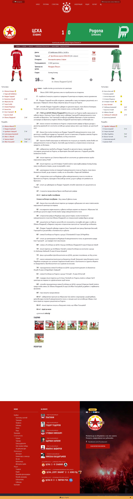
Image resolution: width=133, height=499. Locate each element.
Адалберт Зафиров (10, 131)
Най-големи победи (22, 446)
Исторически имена (111, 1)
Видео (94, 59)
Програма (46, 4)
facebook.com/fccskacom (97, 441)
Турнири (18, 441)
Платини (50, 417)
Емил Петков (108, 104)
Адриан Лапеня (53, 441)
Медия (87, 4)
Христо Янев (8, 115)
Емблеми (18, 425)
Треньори (19, 420)
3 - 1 (55, 480)
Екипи (17, 428)
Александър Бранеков (11, 134)
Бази (17, 431)
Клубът (38, 4)
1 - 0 (53, 464)
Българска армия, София (57, 59)
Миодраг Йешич (54, 66)
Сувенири (19, 482)
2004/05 (31, 46)
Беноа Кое (7, 109)
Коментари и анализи (23, 456)
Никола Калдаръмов (56, 456)
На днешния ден (21, 449)
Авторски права (21, 464)
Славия (59, 464)
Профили (18, 423)
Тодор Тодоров (53, 425)
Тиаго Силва (8, 104)
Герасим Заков (8, 139)
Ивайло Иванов (10, 126)
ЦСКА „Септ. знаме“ (55, 472)
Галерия (94, 53)
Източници (19, 462)
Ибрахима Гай (8, 101)
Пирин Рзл (63, 480)
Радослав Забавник (10, 94)
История (19, 454)
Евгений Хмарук (10, 91)
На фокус (44, 409)
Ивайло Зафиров (54, 448)
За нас (18, 459)
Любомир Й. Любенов (110, 115)
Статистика (55, 4)
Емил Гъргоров (10, 112)
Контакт (94, 4)
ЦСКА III (49, 480)
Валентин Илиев (9, 99)
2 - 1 (67, 472)
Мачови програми (21, 477)
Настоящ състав (21, 418)
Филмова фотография (23, 474)
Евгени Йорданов (9, 117)
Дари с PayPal (64, 497)
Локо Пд (73, 472)
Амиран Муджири (9, 107)
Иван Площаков (9, 142)
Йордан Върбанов (10, 129)
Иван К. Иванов (9, 136)
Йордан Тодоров (9, 96)
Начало (18, 46)
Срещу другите (21, 443)
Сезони (24, 46)
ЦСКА (48, 464)
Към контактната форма (98, 446)
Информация (78, 4)
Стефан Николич (54, 433)
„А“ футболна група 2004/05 (42, 46)
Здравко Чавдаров (110, 126)
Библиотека (20, 480)
